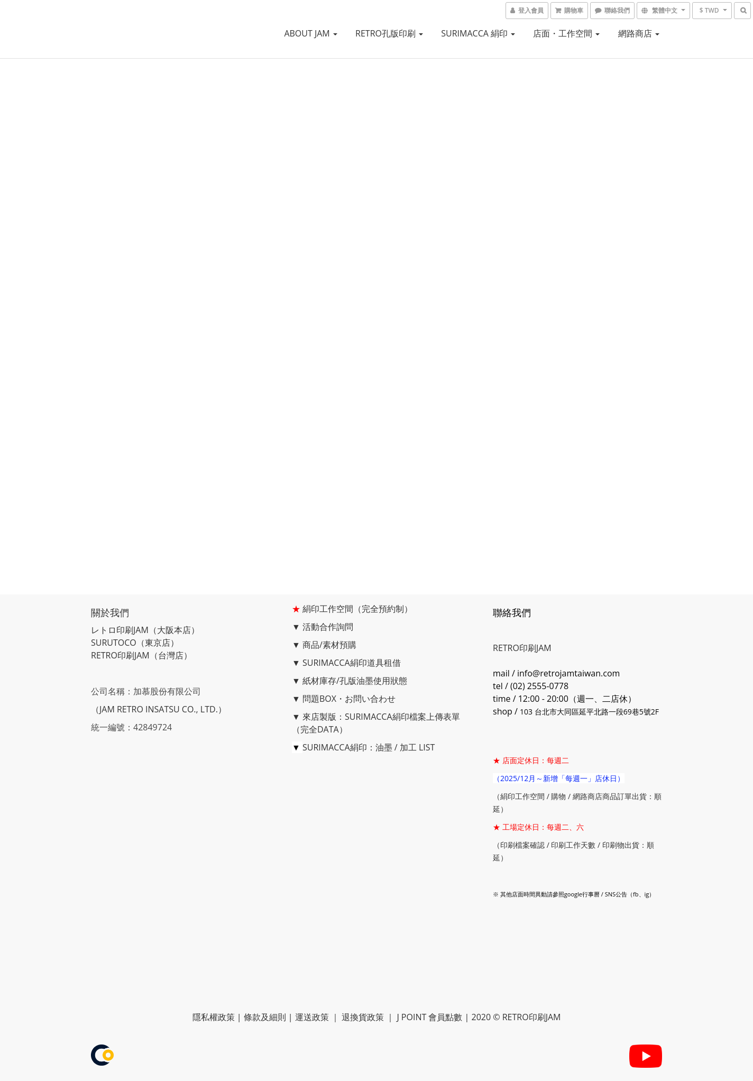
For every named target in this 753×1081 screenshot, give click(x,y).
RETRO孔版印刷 (389, 33)
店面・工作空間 (566, 33)
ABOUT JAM (310, 33)
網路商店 (638, 33)
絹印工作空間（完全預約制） (357, 609)
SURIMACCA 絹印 (478, 33)
